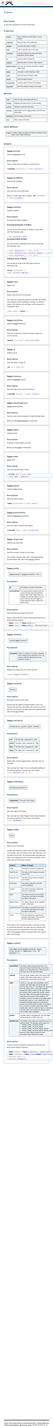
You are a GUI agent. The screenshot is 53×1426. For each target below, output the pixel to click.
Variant (9, 406)
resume (9, 107)
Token (10, 151)
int (14, 181)
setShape (10, 116)
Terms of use (23, 1425)
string (9, 460)
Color (9, 285)
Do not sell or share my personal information (22, 1423)
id (7, 59)
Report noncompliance (11, 1425)
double (15, 324)
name (8, 75)
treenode (16, 154)
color (8, 50)
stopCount (10, 86)
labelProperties (11, 66)
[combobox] (37, 3)
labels (8, 72)
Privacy (6, 1423)
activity (9, 37)
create (9, 133)
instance (9, 62)
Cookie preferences (43, 1423)
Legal (29, 1425)
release (9, 103)
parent (9, 79)
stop (8, 120)
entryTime (10, 53)
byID (8, 99)
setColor (9, 110)
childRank (10, 42)
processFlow (11, 83)
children (9, 46)
